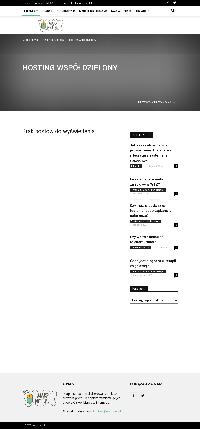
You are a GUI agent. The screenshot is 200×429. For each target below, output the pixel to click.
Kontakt (89, 2)
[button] (173, 11)
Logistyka (68, 10)
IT (57, 10)
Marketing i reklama (93, 10)
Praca (128, 10)
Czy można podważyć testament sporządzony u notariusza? (150, 210)
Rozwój (142, 10)
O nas (64, 2)
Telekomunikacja (140, 247)
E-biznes (31, 10)
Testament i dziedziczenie (145, 221)
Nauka (115, 10)
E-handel (136, 165)
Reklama (76, 2)
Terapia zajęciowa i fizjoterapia (148, 189)
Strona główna (30, 40)
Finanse (46, 10)
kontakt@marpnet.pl (107, 411)
